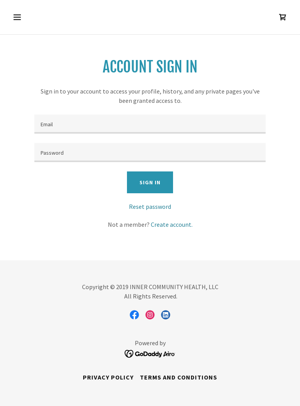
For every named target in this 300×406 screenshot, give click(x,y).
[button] (41, 17)
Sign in (149, 182)
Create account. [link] (172, 224)
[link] (283, 17)
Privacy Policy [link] (108, 377)
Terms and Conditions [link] (178, 377)
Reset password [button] (150, 206)
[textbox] (150, 124)
